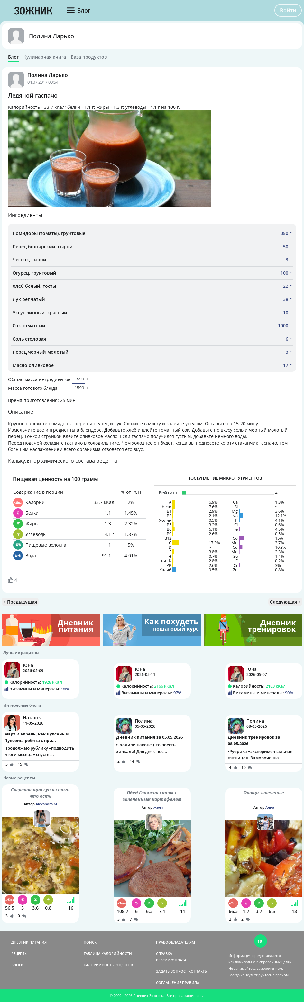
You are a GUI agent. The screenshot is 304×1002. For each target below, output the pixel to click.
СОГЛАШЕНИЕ (168, 982)
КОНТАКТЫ (198, 971)
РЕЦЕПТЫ (19, 953)
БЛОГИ (17, 964)
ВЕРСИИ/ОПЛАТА (171, 960)
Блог (13, 57)
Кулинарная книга (44, 57)
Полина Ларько (51, 36)
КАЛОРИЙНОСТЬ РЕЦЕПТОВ (108, 964)
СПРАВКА (164, 953)
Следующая (285, 602)
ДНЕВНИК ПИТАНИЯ (29, 942)
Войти (288, 10)
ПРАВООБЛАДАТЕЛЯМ (175, 942)
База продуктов (89, 57)
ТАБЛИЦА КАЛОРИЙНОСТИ (108, 953)
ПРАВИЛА (190, 982)
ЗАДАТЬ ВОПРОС (171, 971)
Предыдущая (20, 602)
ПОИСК (90, 942)
